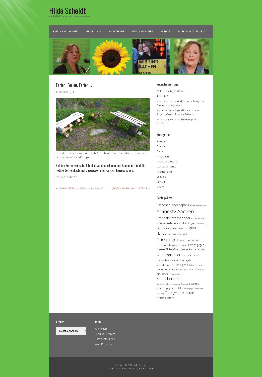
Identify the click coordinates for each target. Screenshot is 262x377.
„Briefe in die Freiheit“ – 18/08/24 (131, 188)
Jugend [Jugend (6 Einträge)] (184, 265)
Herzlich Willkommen (65, 31)
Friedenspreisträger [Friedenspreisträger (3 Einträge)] (179, 245)
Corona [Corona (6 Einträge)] (161, 228)
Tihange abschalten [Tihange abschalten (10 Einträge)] (179, 293)
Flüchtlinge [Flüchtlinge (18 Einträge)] (166, 239)
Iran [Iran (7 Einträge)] (177, 265)
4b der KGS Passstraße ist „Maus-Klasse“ (79, 188)
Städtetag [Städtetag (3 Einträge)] (160, 293)
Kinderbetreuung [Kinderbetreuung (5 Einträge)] (166, 269)
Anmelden (101, 328)
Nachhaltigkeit (164, 171)
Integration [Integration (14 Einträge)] (171, 254)
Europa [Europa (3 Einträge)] (184, 228)
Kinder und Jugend (167, 161)
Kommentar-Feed (105, 338)
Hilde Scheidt (67, 10)
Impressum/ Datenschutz (192, 31)
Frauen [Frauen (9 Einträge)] (182, 240)
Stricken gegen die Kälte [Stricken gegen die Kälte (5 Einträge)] (170, 288)
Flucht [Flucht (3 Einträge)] (184, 234)
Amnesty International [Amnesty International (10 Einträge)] (173, 218)
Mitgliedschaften (142, 31)
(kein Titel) (162, 96)
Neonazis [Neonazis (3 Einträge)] (184, 284)
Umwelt (161, 181)
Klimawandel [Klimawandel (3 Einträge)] (174, 274)
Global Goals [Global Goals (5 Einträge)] (172, 249)
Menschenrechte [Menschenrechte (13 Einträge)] (170, 278)
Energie (161, 146)
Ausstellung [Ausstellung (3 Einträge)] (201, 223)
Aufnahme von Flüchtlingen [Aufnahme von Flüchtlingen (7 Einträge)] (179, 223)
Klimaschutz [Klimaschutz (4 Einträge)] (162, 273)
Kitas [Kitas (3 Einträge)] (202, 269)
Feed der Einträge (105, 333)
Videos (160, 186)
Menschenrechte (166, 166)
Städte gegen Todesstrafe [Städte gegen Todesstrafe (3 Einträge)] (193, 288)
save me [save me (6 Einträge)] (194, 284)
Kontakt (165, 31)
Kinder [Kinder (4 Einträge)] (200, 264)
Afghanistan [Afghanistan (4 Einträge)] (195, 205)
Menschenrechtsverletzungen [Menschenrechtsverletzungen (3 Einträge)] (168, 284)
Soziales (161, 176)
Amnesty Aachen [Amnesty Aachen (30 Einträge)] (175, 211)
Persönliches (93, 31)
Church (112, 368)
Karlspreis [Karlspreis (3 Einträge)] (192, 265)
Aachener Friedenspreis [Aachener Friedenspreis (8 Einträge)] (173, 205)
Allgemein (72, 176)
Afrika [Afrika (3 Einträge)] (203, 205)
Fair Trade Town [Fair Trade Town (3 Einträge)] (174, 234)
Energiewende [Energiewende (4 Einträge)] (173, 228)
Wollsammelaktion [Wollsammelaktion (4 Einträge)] (165, 297)
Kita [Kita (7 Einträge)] (197, 269)
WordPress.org (103, 344)
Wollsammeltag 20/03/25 (171, 91)
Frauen (161, 151)
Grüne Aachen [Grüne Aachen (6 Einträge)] (189, 249)
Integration (163, 156)
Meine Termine (116, 31)
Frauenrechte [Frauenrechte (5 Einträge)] (164, 245)
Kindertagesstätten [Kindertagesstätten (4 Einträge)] (185, 269)
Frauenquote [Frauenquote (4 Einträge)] (194, 240)
